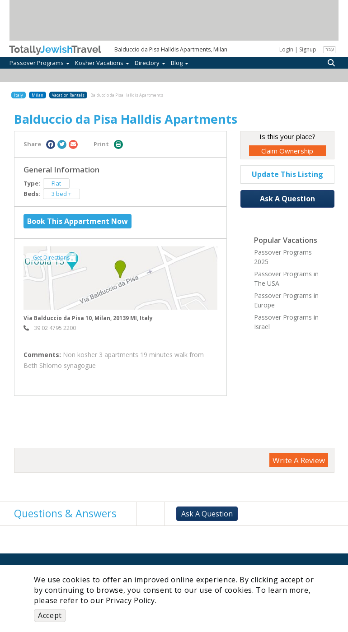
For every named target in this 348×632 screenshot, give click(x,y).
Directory (150, 63)
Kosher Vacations (102, 63)
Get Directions (51, 257)
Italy (18, 95)
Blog (179, 63)
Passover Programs (39, 63)
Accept (50, 615)
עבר (329, 49)
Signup (307, 49)
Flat (56, 183)
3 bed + (61, 194)
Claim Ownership (287, 150)
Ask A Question (287, 199)
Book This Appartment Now (77, 221)
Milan (37, 95)
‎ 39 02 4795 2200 (50, 328)
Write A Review (299, 460)
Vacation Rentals (68, 95)
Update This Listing (287, 174)
